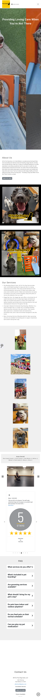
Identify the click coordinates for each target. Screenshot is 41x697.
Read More (10, 527)
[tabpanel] (20, 544)
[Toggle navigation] (38, 4)
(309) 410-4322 (15, 4)
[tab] (13, 575)
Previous (3, 499)
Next (38, 499)
